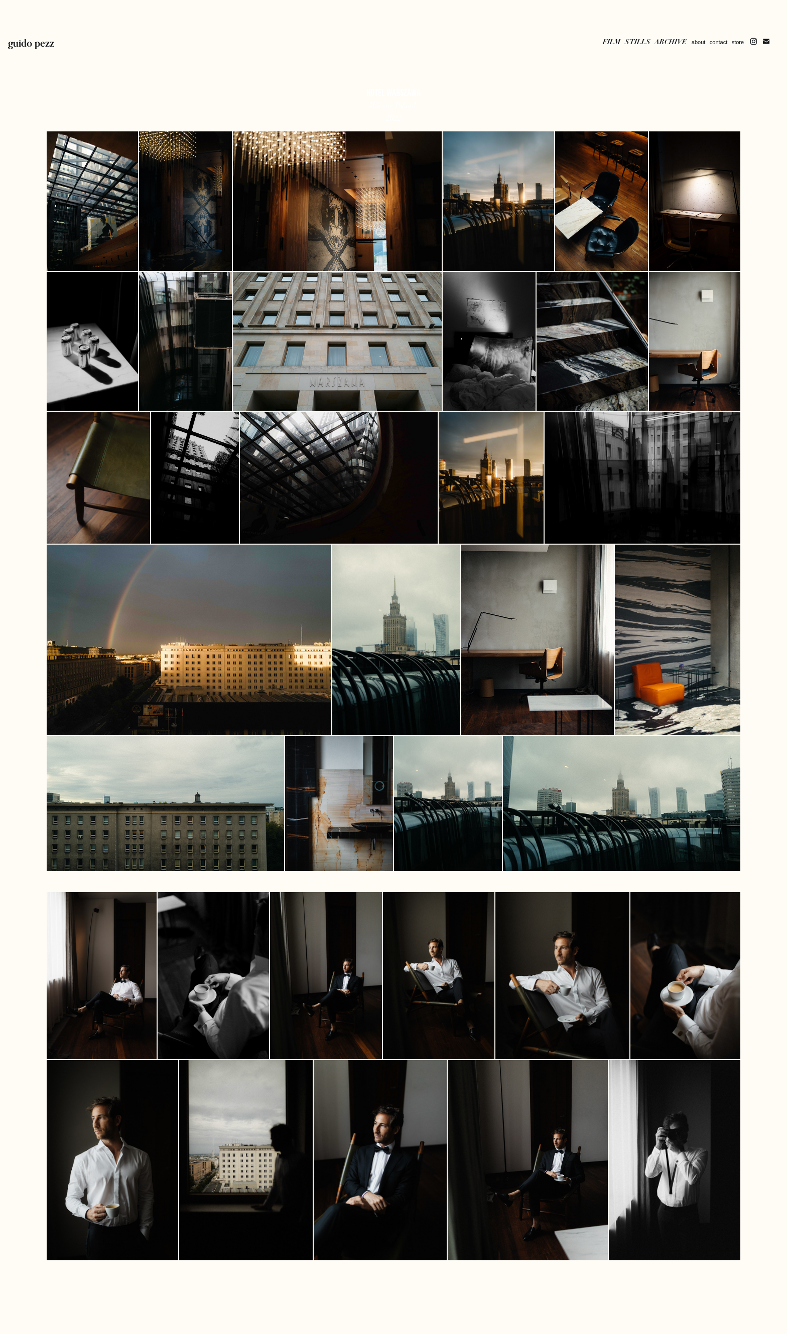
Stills (637, 41)
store (738, 42)
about (699, 42)
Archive (670, 41)
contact (718, 42)
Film (611, 41)
